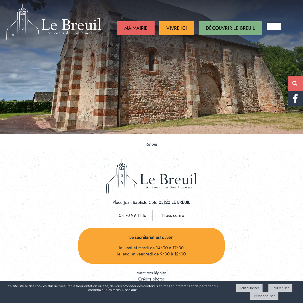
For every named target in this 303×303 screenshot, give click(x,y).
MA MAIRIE (136, 28)
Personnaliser (264, 296)
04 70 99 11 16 (132, 215)
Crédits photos (151, 279)
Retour (152, 144)
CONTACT (274, 26)
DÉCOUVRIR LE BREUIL (230, 28)
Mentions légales (151, 273)
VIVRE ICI (176, 28)
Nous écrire (173, 215)
